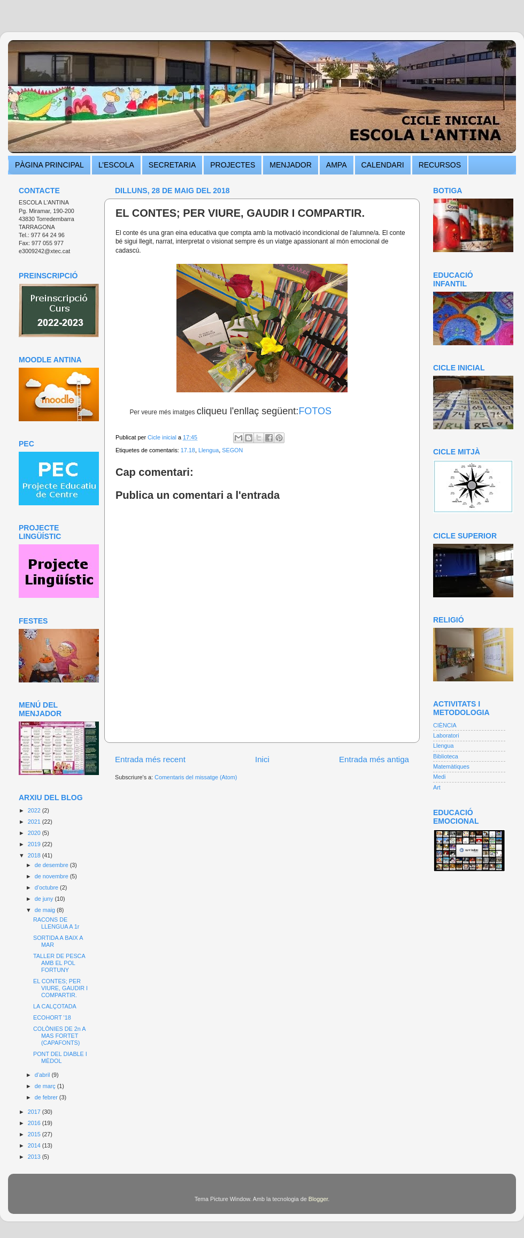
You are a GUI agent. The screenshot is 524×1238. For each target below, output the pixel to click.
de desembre (52, 865)
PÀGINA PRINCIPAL (49, 165)
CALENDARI (382, 165)
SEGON (232, 450)
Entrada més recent (150, 759)
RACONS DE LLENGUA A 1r (56, 923)
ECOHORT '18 (52, 1017)
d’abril (43, 1075)
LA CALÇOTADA (54, 1006)
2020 (35, 833)
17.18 (188, 450)
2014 (35, 1145)
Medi (439, 776)
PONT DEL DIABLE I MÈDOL (60, 1057)
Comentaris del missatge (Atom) (196, 777)
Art (437, 787)
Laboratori (446, 735)
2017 (35, 1111)
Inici (262, 759)
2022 (35, 810)
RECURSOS (440, 165)
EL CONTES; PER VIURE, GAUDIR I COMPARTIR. (60, 988)
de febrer (47, 1097)
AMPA (336, 165)
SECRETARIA (172, 165)
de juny (45, 898)
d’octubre (47, 887)
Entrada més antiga (374, 759)
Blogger (318, 1199)
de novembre (52, 876)
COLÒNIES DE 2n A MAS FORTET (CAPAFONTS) (59, 1036)
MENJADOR (290, 165)
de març (46, 1086)
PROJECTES (232, 165)
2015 (35, 1134)
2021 (35, 821)
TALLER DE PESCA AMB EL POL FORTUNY (59, 963)
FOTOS (315, 411)
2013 (35, 1156)
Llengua (208, 450)
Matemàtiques (451, 766)
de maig (46, 910)
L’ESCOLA (116, 165)
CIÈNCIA (445, 725)
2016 (35, 1123)
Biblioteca (445, 756)
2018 (35, 855)
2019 (35, 844)
